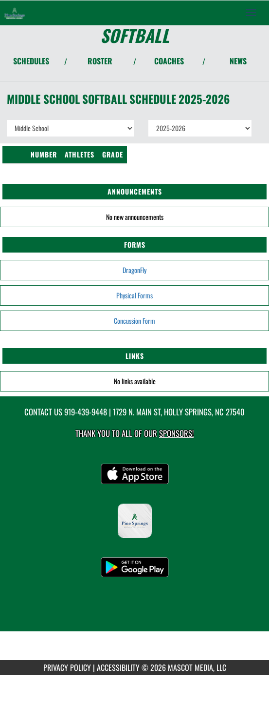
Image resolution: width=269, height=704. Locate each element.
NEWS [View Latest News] (238, 61)
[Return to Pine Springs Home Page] (14, 12)
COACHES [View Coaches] (169, 61)
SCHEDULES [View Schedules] (31, 61)
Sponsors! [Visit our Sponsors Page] (176, 433)
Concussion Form (134, 320)
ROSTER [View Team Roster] (100, 61)
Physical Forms (134, 295)
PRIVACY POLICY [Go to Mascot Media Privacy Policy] (67, 667)
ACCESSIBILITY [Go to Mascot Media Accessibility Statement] (118, 667)
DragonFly (134, 270)
